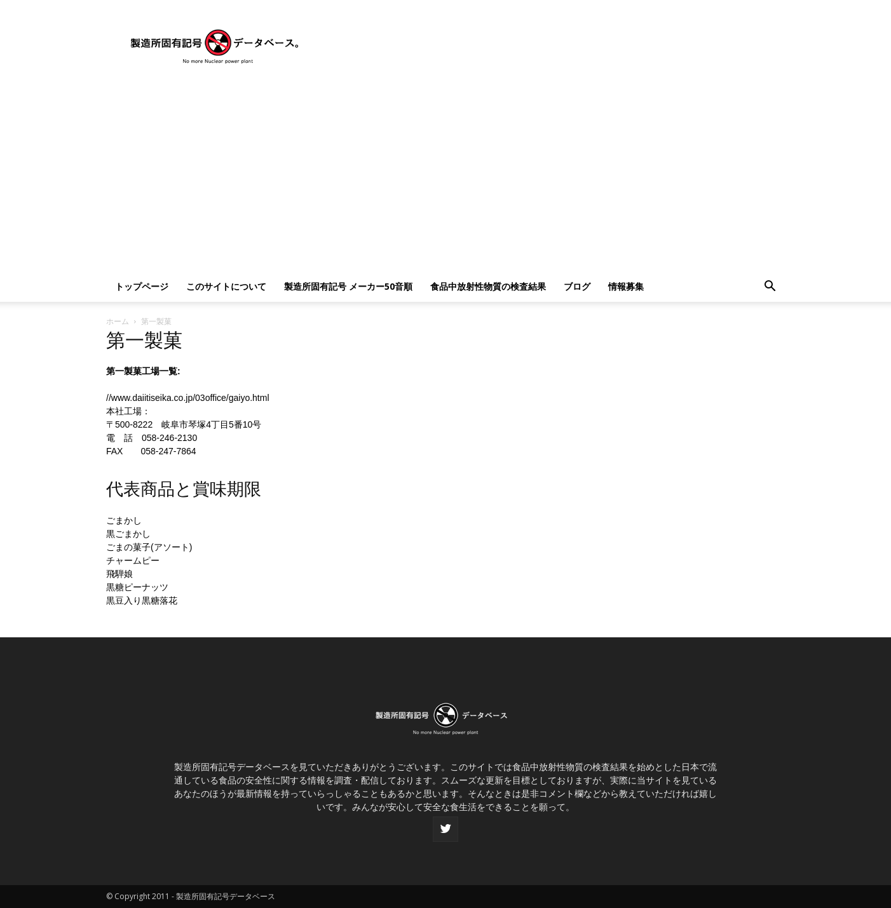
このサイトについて (226, 286)
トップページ (141, 286)
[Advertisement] (445, 176)
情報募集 (626, 286)
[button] (769, 287)
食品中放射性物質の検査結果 (488, 286)
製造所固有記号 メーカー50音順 (348, 286)
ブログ (577, 286)
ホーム (117, 321)
